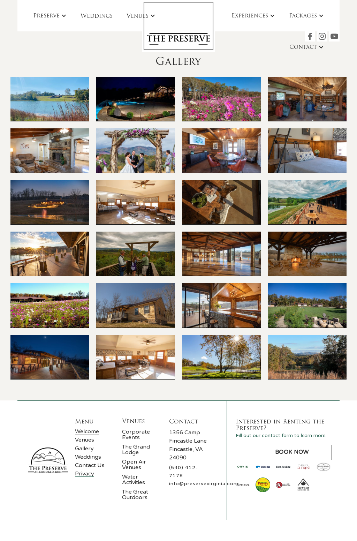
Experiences (249, 15)
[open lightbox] (49, 99)
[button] (50, 15)
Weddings (97, 16)
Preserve (46, 15)
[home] (178, 26)
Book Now (292, 452)
